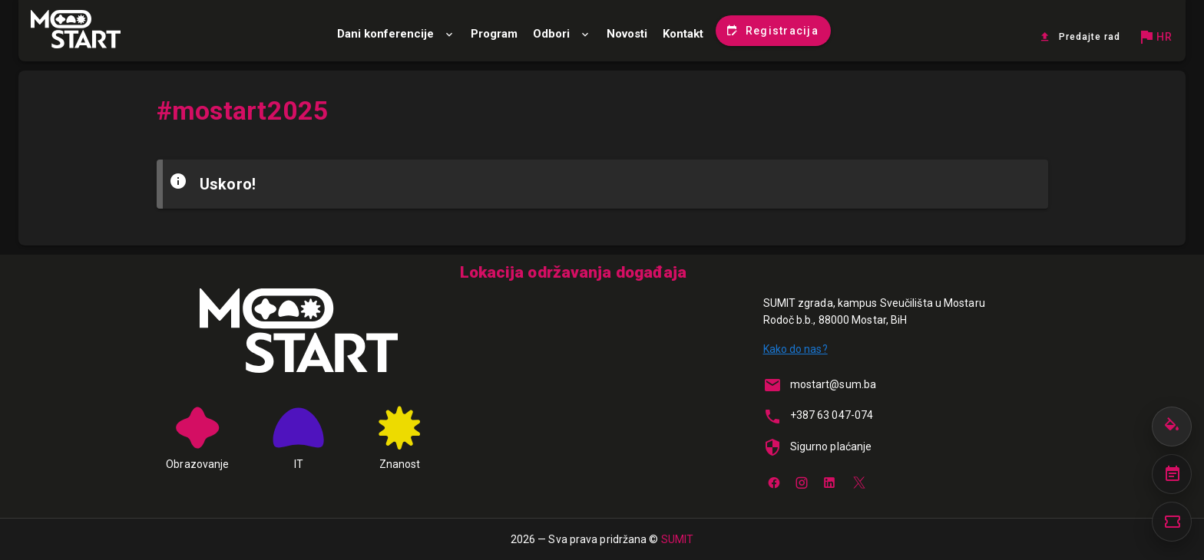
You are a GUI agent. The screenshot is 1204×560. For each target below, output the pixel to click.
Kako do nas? (795, 349)
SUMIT (677, 539)
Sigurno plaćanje (831, 446)
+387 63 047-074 (832, 415)
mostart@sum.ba (833, 384)
